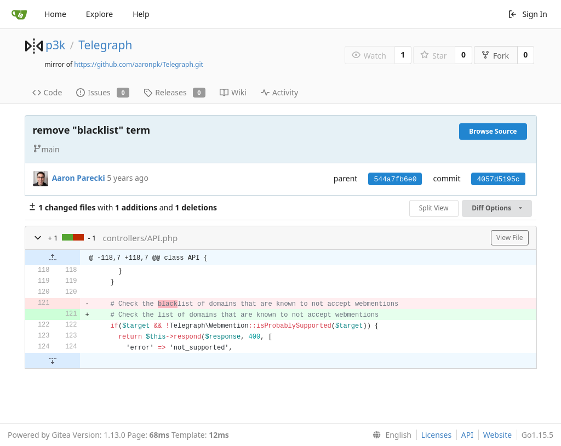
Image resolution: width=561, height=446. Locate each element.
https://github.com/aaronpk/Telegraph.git (138, 64)
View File (509, 237)
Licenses (436, 435)
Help (141, 14)
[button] (38, 237)
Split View (434, 208)
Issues (102, 92)
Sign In (527, 14)
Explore (99, 14)
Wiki (233, 92)
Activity (279, 92)
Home (55, 14)
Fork (495, 55)
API (467, 435)
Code (47, 92)
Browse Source (493, 131)
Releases (174, 92)
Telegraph (105, 45)
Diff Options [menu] (497, 208)
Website (497, 435)
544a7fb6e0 (395, 179)
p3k (55, 45)
